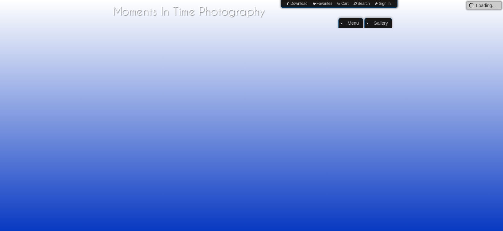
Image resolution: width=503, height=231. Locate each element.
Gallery (381, 23)
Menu (353, 23)
